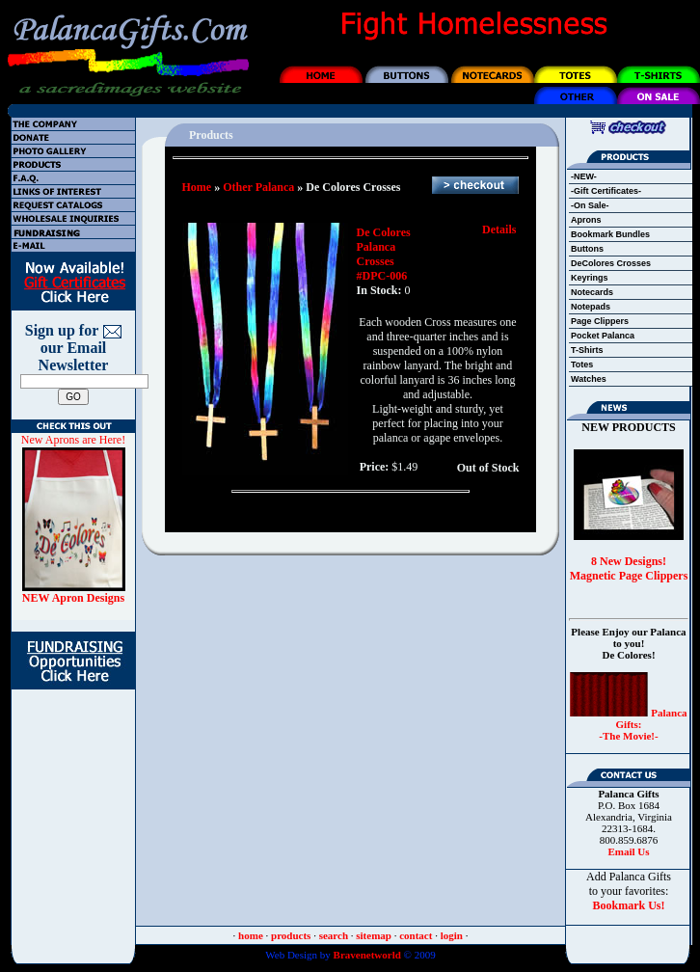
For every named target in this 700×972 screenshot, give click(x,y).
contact (415, 935)
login (452, 935)
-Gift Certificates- (606, 191)
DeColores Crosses (611, 263)
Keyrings (589, 278)
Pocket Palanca (602, 335)
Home (197, 187)
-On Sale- (590, 205)
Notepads (590, 306)
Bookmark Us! (628, 905)
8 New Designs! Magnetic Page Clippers (629, 568)
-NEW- (584, 176)
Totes (582, 364)
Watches (588, 379)
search (333, 935)
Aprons (586, 220)
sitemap (373, 935)
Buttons (587, 249)
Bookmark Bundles (610, 234)
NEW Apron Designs (73, 598)
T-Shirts (587, 350)
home (250, 935)
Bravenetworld (366, 954)
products (290, 935)
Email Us (628, 851)
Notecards (592, 292)
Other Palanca (258, 187)
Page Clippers (600, 321)
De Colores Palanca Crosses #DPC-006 (384, 254)
